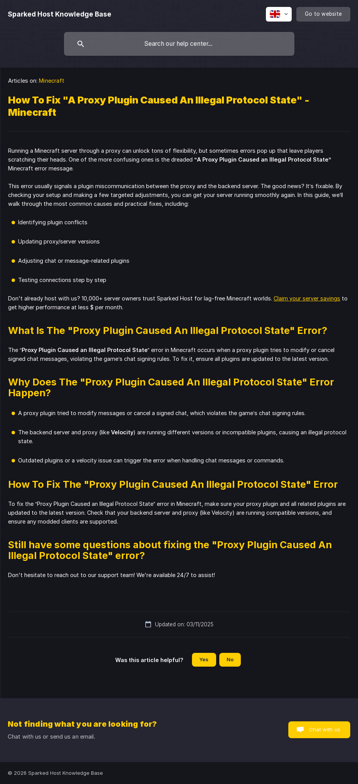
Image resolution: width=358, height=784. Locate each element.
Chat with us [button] (324, 729)
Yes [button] (203, 659)
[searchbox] (179, 44)
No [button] (230, 659)
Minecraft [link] (51, 80)
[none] (59, 14)
